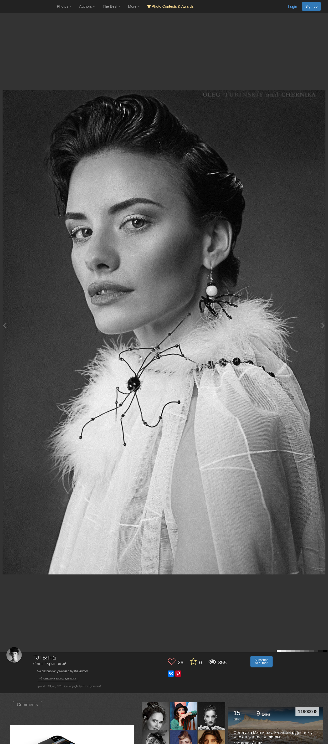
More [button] (134, 6)
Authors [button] (87, 6)
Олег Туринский (50, 664)
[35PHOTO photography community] (27, 6)
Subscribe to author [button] (261, 661)
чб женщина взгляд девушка (57, 678)
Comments (27, 704)
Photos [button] (64, 6)
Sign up (311, 6)
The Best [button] (111, 6)
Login (292, 6)
